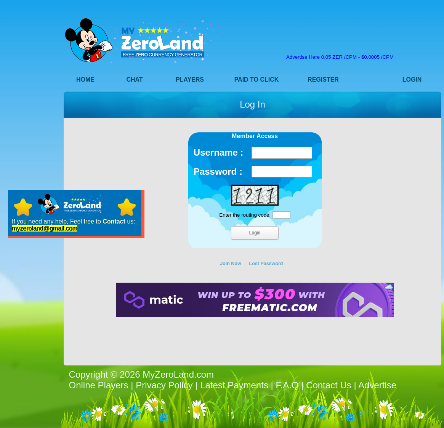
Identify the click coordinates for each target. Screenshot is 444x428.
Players (190, 79)
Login (412, 79)
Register (323, 79)
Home (85, 79)
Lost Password (266, 263)
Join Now (230, 263)
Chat (134, 79)
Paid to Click (256, 79)
